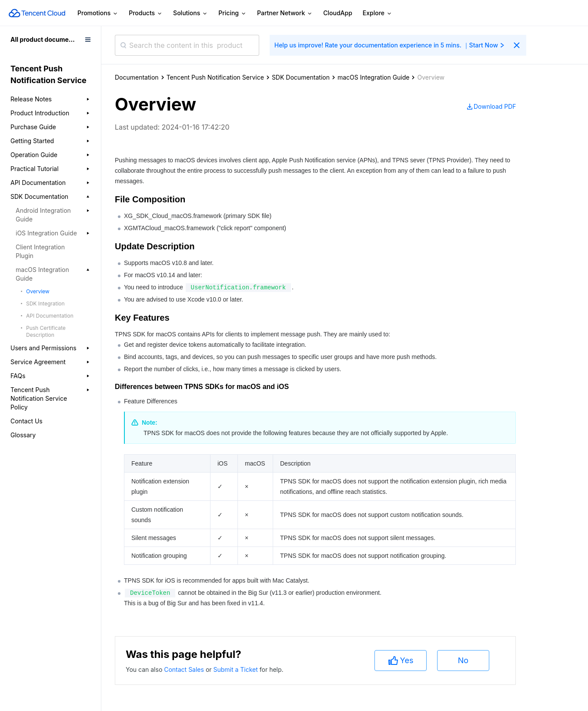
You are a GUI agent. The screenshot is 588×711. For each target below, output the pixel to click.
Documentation (137, 77)
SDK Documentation (301, 77)
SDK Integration (45, 303)
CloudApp (337, 13)
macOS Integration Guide (373, 77)
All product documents (44, 39)
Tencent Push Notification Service (215, 77)
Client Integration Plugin (40, 251)
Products (146, 13)
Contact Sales (185, 669)
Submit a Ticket (236, 669)
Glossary (23, 435)
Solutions (190, 13)
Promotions (97, 13)
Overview (38, 291)
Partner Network (285, 13)
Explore (377, 13)
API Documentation (50, 315)
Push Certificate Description (46, 331)
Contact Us (26, 421)
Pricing (232, 13)
